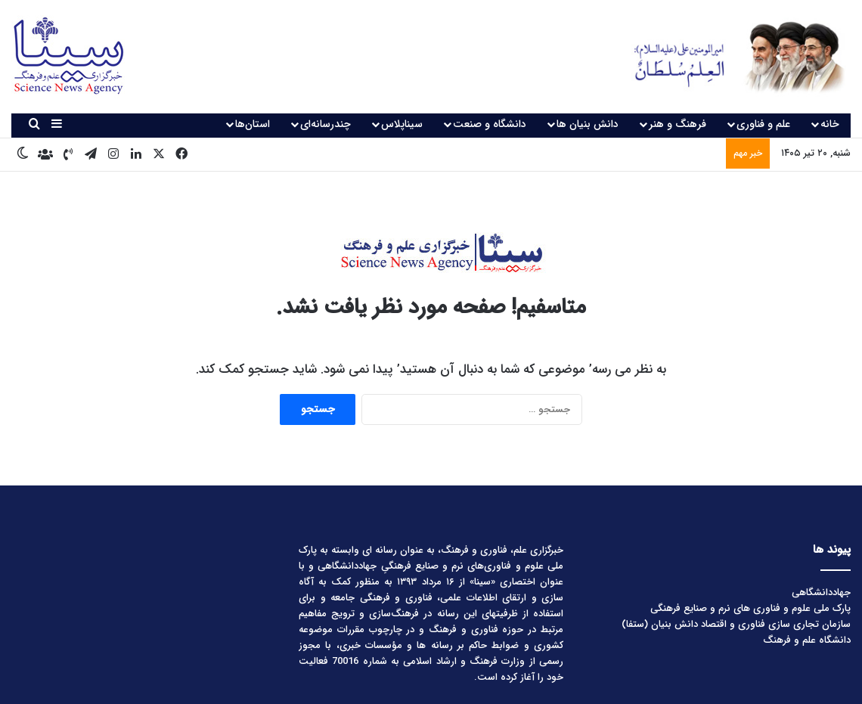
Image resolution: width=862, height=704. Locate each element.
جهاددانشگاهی (821, 592)
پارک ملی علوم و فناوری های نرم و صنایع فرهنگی (750, 608)
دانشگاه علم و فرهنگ (807, 640)
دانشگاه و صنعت (489, 124)
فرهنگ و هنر (677, 124)
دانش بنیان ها (588, 124)
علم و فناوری (763, 124)
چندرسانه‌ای (325, 124)
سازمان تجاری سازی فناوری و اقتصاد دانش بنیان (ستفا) (736, 624)
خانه (829, 124)
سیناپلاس (402, 124)
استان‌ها (252, 124)
